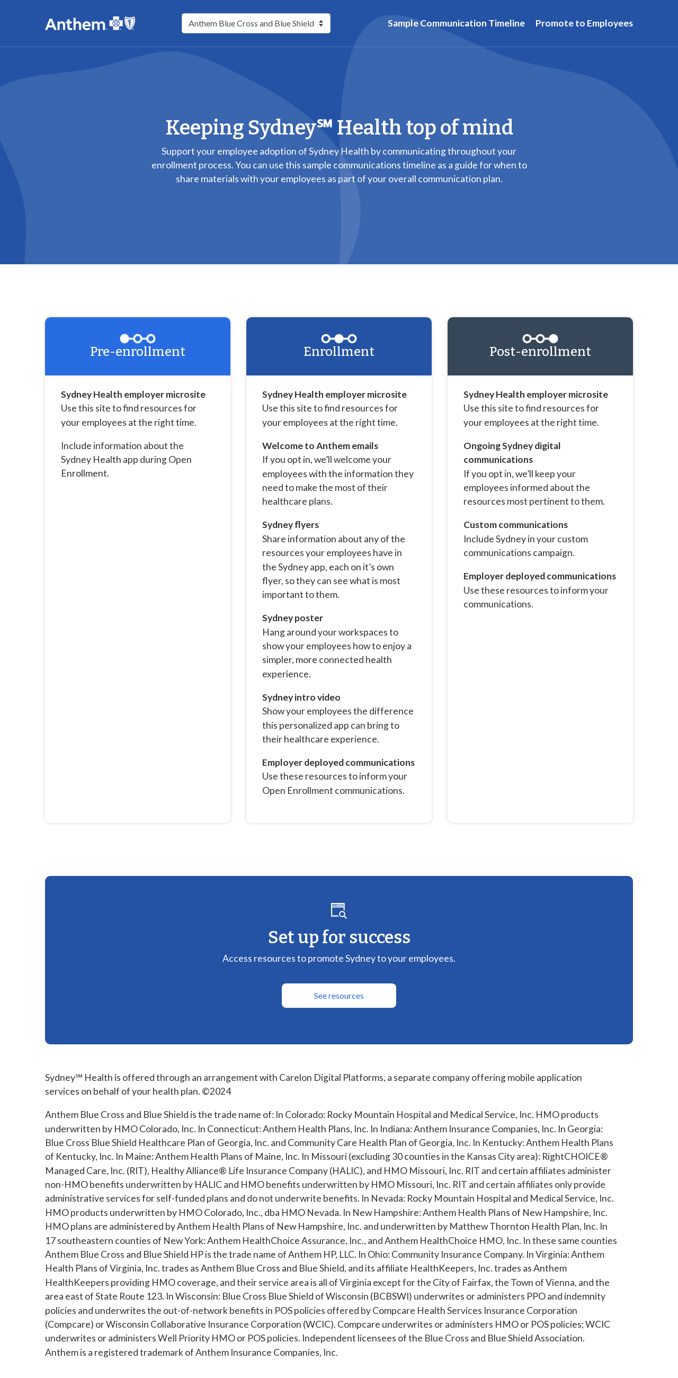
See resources (339, 995)
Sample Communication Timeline (456, 23)
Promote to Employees (584, 23)
